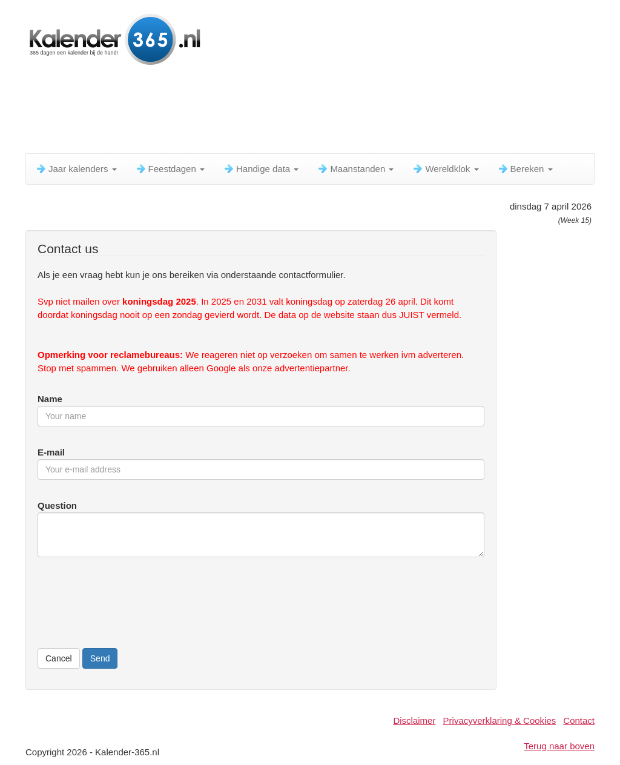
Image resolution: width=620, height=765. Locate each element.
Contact (579, 720)
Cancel (58, 658)
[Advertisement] (319, 112)
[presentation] (130, 609)
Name (50, 399)
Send (100, 658)
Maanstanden (355, 169)
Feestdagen (170, 169)
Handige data (260, 169)
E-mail (51, 452)
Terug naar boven (559, 746)
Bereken (525, 169)
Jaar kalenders (76, 169)
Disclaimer (414, 720)
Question (57, 505)
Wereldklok (445, 169)
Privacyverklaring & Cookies (499, 720)
